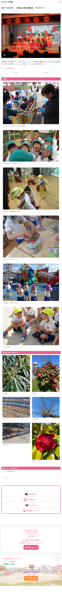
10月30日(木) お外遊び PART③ (10, 302)
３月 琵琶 (4, 393)
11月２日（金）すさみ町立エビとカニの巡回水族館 (14, 126)
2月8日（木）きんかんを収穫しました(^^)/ (12, 163)
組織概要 (32, 569)
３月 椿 (34, 393)
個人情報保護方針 (19, 569)
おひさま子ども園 (30, 574)
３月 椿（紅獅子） (36, 461)
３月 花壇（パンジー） (7, 445)
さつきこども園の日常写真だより (13, 10)
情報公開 (37, 569)
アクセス (30, 536)
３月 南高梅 (35, 419)
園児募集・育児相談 (9, 564)
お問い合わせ (31, 547)
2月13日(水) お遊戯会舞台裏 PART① (11, 211)
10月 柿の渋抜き (7, 347)
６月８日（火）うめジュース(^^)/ (10, 259)
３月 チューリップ (6, 419)
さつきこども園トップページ (31, 567)
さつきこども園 (6, 2)
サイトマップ (44, 569)
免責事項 (27, 569)
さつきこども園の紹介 (10, 561)
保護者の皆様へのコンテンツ (12, 558)
